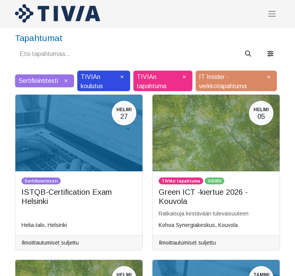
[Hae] (248, 54)
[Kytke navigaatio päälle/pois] (272, 13)
